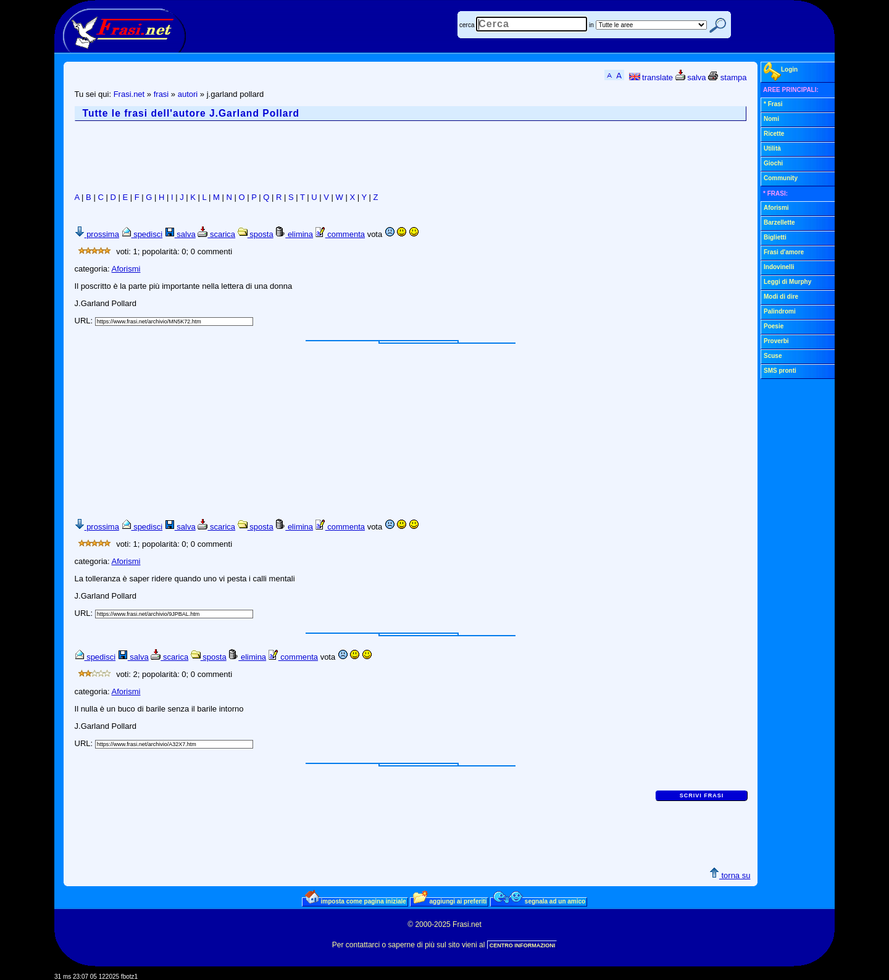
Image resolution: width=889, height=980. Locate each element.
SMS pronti (780, 370)
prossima (97, 234)
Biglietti (775, 237)
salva (690, 77)
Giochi (773, 163)
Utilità (772, 148)
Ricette (774, 133)
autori (188, 94)
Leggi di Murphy (787, 281)
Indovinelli (779, 267)
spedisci (142, 234)
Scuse (773, 355)
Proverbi (776, 341)
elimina (294, 234)
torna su (730, 875)
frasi (161, 94)
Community (781, 178)
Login (781, 71)
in (591, 25)
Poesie (773, 326)
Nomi (771, 118)
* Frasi (773, 104)
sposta (255, 234)
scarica (216, 234)
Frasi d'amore (784, 252)
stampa (727, 77)
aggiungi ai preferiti (450, 901)
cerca (466, 25)
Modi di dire (781, 296)
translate (651, 77)
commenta (340, 234)
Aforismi (126, 268)
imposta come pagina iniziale (355, 901)
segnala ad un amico (539, 901)
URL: (85, 320)
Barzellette (779, 222)
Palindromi (780, 311)
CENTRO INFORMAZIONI (523, 945)
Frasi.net (129, 94)
